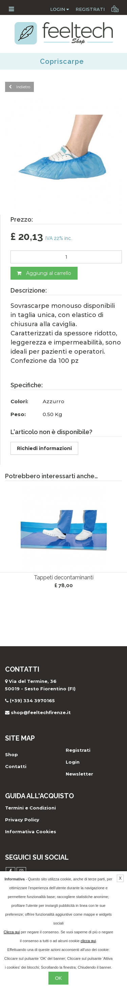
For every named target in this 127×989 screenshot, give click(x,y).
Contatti (15, 766)
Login (59, 9)
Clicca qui (12, 932)
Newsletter (79, 774)
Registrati (90, 9)
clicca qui (88, 941)
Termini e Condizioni (30, 807)
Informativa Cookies (30, 831)
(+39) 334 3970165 (32, 700)
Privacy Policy (22, 819)
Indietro (19, 87)
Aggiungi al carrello (44, 273)
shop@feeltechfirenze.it (41, 712)
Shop (11, 754)
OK (58, 978)
